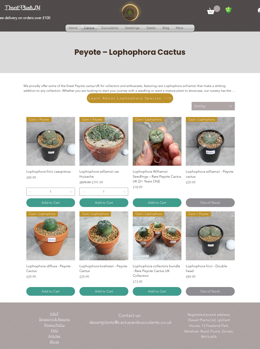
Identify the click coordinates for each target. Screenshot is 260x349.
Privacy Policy (54, 325)
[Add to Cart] (50, 202)
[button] (213, 9)
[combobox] (213, 106)
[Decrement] (29, 191)
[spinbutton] (50, 191)
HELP (54, 314)
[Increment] (71, 191)
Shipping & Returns (54, 319)
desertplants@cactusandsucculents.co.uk (130, 322)
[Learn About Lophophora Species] (130, 98)
